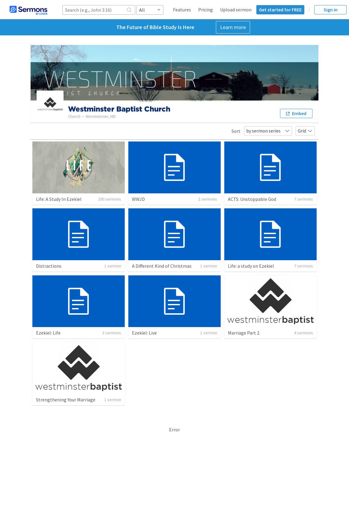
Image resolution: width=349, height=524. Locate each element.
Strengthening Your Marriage (65, 400)
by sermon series (268, 131)
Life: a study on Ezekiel (251, 266)
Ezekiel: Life (48, 333)
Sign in (331, 10)
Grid (305, 131)
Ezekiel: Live (144, 333)
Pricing (205, 10)
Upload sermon (236, 10)
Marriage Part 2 (243, 333)
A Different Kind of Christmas (162, 266)
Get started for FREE (280, 10)
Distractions (48, 266)
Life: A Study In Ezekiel (59, 199)
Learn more (233, 27)
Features (182, 10)
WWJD (138, 199)
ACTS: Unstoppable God (252, 199)
